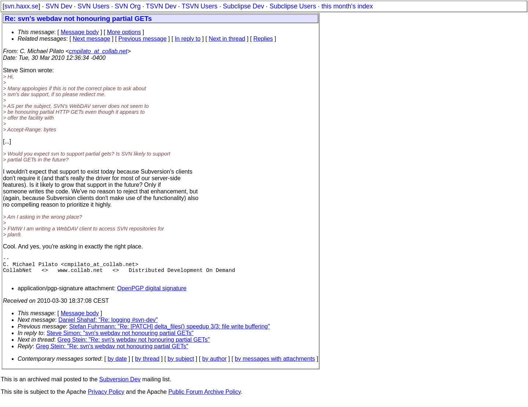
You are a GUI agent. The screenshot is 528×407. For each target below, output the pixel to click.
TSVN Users (199, 6)
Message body (79, 32)
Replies (263, 39)
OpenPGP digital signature (151, 294)
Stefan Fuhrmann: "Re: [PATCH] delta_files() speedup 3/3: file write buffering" (169, 332)
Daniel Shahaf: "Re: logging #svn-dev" (108, 326)
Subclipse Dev (243, 6)
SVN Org (127, 6)
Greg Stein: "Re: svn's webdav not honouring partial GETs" (134, 345)
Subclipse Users (293, 6)
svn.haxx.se (21, 6)
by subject (181, 364)
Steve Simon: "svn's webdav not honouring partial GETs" (120, 339)
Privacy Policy (106, 398)
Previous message (142, 39)
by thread (147, 364)
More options (124, 32)
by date (116, 364)
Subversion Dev (120, 385)
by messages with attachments (275, 364)
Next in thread (227, 39)
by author (214, 364)
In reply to (188, 39)
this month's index (347, 6)
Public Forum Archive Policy (204, 398)
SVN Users (93, 6)
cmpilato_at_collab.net (98, 51)
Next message (91, 39)
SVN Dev (58, 6)
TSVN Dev (161, 6)
